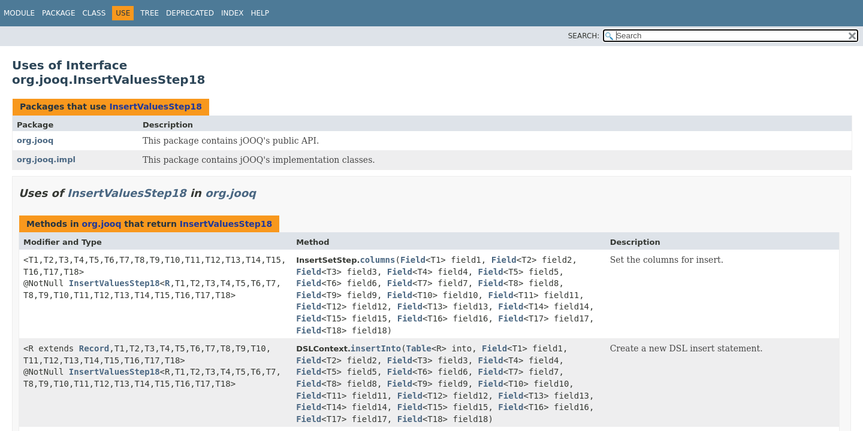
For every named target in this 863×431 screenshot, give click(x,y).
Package (58, 13)
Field (413, 260)
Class (93, 13)
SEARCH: (584, 36)
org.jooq (35, 140)
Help (260, 13)
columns (377, 260)
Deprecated (190, 13)
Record (94, 348)
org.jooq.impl (46, 159)
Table (419, 348)
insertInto (376, 348)
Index (232, 13)
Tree (149, 13)
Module (19, 13)
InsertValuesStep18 (155, 106)
